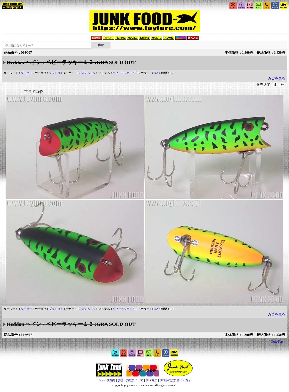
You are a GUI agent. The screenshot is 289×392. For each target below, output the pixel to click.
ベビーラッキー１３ (125, 73)
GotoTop (277, 341)
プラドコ (54, 73)
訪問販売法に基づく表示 (175, 380)
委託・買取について (130, 380)
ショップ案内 (106, 380)
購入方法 (151, 380)
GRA (155, 73)
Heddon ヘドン (86, 73)
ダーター (26, 73)
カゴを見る (276, 78)
